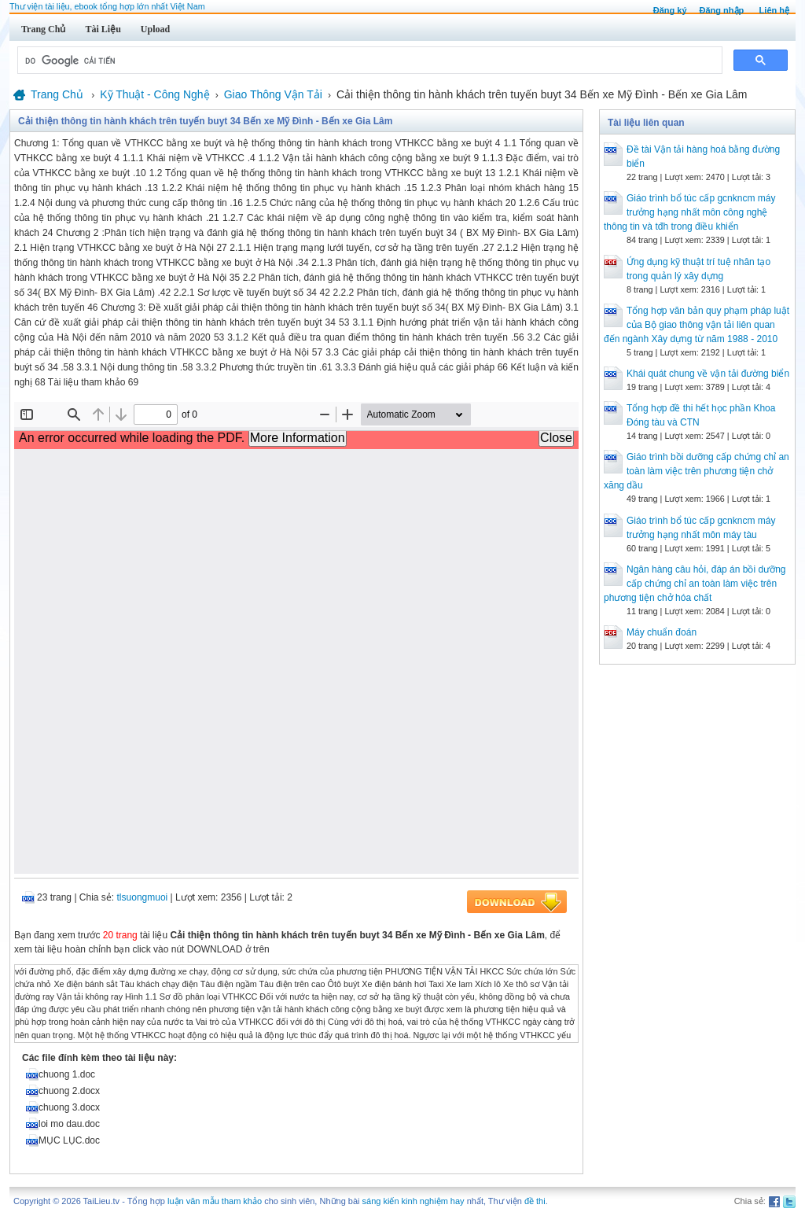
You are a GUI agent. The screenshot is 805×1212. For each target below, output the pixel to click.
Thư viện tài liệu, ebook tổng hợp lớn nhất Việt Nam (107, 6)
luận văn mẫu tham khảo (214, 1201)
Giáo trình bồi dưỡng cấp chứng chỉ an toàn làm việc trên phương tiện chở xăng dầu (696, 471)
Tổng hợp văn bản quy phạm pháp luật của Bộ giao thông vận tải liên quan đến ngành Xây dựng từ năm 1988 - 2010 (696, 324)
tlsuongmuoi (142, 897)
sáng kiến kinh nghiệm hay (413, 1201)
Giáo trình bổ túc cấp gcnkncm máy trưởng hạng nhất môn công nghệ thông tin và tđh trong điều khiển (689, 212)
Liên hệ (774, 10)
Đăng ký (670, 10)
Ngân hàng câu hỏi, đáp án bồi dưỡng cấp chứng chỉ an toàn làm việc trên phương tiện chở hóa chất (694, 583)
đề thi (535, 1201)
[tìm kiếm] (368, 60)
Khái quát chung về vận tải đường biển (708, 373)
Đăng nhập (722, 10)
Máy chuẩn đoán (662, 632)
